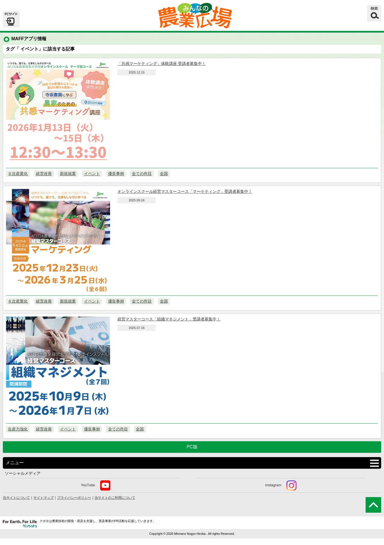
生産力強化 (18, 429)
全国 (164, 173)
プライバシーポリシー (74, 497)
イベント (92, 173)
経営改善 (44, 173)
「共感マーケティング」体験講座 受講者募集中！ (161, 63)
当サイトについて (16, 497)
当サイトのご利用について (115, 497)
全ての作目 (142, 173)
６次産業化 (18, 173)
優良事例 (116, 173)
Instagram (281, 485)
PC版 (191, 446)
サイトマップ (43, 497)
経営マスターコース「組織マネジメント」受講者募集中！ (168, 319)
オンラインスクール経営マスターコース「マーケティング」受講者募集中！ (184, 191)
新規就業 (68, 173)
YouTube (95, 485)
